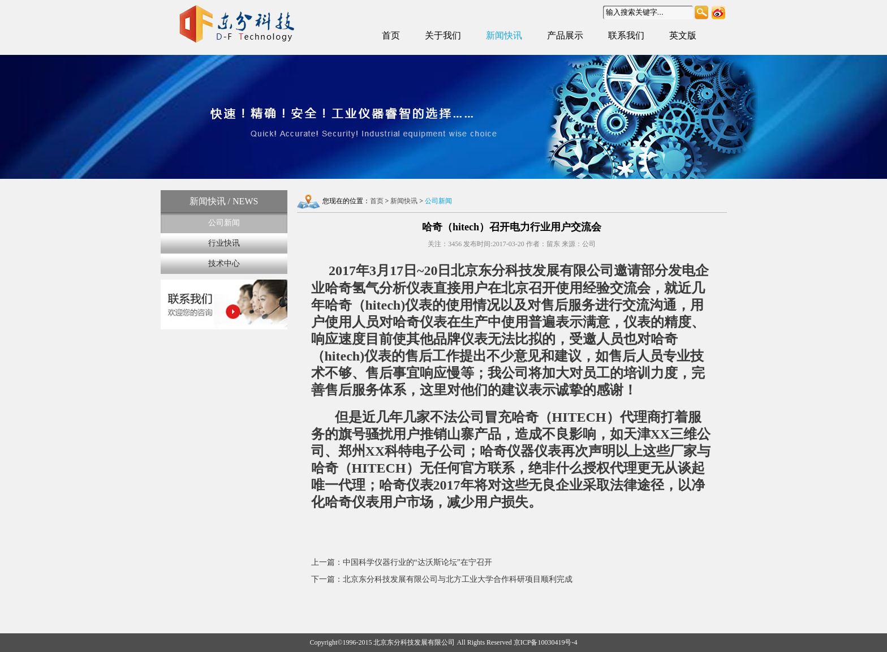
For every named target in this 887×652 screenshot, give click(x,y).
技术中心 (224, 263)
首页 (391, 35)
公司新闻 (224, 222)
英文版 (682, 35)
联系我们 (626, 35)
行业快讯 (224, 243)
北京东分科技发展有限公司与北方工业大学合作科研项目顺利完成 (457, 579)
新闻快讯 (504, 35)
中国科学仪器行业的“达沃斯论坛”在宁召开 (417, 562)
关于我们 (443, 35)
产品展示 (565, 35)
